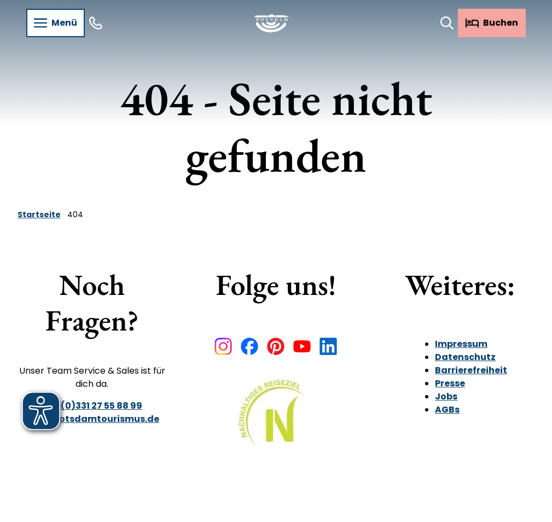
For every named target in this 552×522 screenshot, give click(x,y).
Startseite (39, 214)
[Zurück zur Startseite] (271, 23)
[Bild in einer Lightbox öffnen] (276, 421)
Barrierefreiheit (471, 370)
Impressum (461, 344)
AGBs (447, 409)
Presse (450, 383)
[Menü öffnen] (55, 23)
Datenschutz (465, 357)
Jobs (446, 396)
